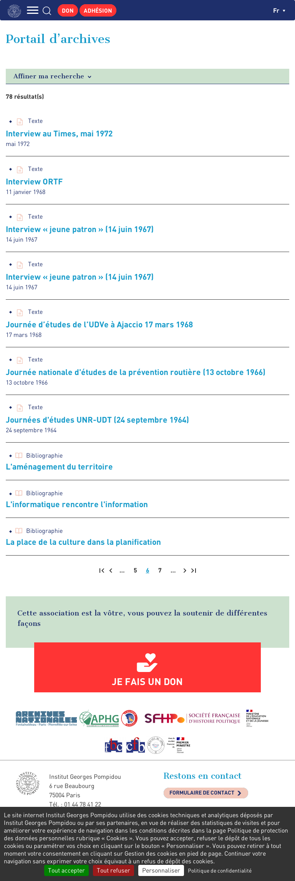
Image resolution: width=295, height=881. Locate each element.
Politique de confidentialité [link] (220, 870)
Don (68, 10)
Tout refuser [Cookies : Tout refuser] (113, 870)
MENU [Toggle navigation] (32, 10)
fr (279, 10)
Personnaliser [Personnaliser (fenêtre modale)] (161, 870)
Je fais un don (147, 681)
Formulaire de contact (201, 792)
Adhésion (98, 10)
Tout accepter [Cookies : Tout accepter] (66, 870)
